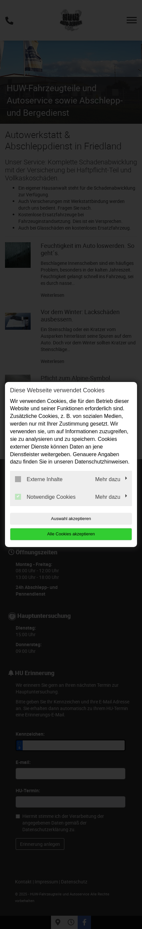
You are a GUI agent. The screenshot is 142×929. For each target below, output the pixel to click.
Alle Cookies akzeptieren (71, 533)
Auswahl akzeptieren (71, 518)
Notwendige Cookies (45, 497)
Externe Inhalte (39, 479)
